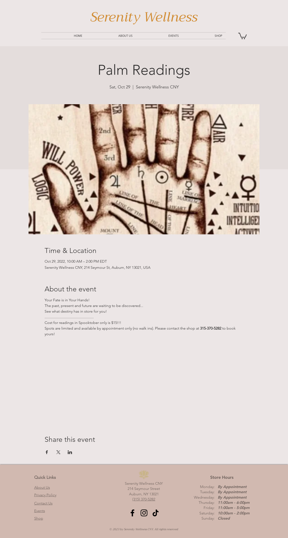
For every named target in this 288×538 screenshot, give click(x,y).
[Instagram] (144, 512)
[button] (242, 35)
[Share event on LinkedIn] (70, 452)
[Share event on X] (58, 452)
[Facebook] (132, 512)
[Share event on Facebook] (47, 452)
